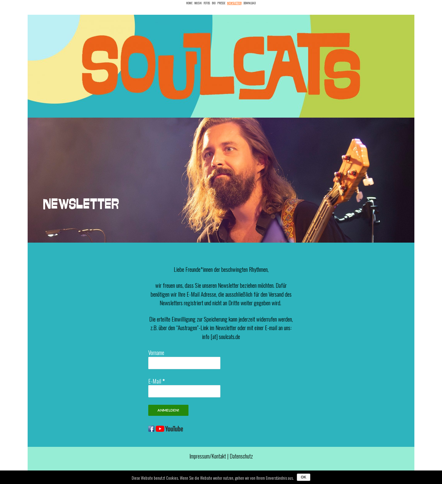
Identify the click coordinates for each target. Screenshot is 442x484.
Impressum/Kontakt (207, 456)
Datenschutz (241, 456)
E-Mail (156, 381)
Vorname (156, 352)
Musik (198, 3)
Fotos (207, 3)
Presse (221, 3)
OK (303, 477)
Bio (213, 3)
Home (189, 3)
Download (249, 3)
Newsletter (234, 3)
